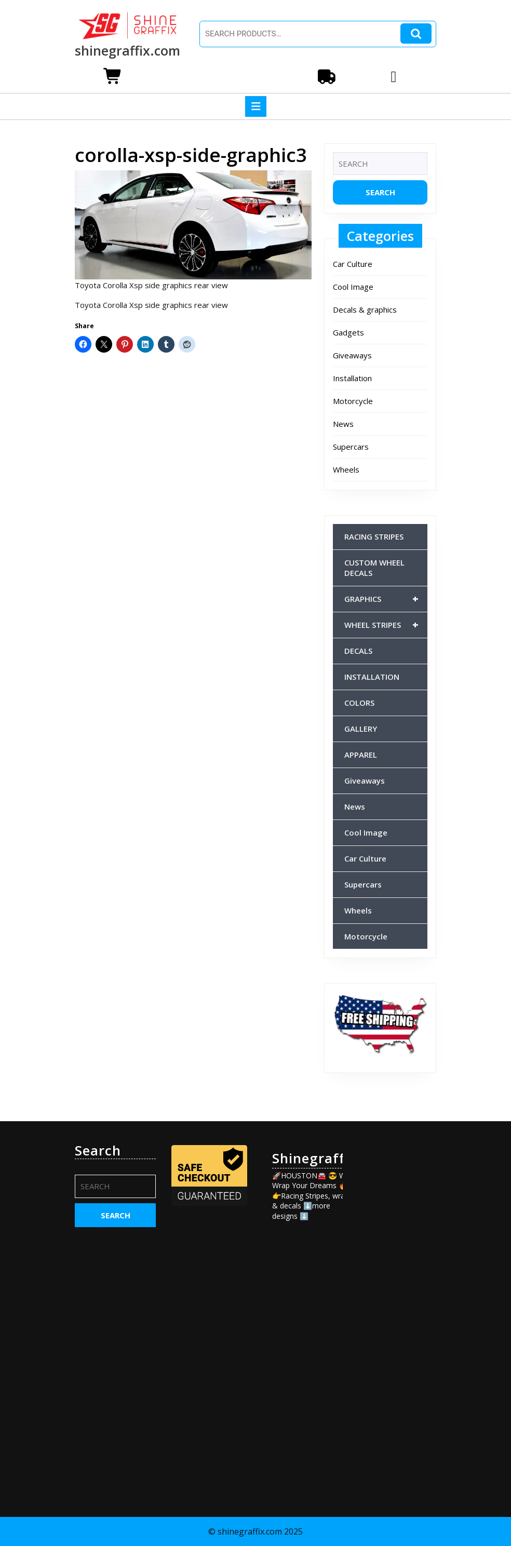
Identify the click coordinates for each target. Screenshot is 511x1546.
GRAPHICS (385, 598)
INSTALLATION (371, 676)
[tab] (255, 106)
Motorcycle (353, 401)
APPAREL (360, 754)
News (343, 424)
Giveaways (352, 355)
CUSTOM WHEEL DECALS (374, 567)
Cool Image (353, 286)
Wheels (346, 469)
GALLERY (360, 728)
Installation (352, 378)
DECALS (358, 651)
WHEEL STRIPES (385, 624)
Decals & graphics (365, 309)
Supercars (351, 446)
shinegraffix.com (127, 50)
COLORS (359, 702)
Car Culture (352, 264)
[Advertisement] (395, 1298)
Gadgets (348, 332)
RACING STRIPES (374, 536)
